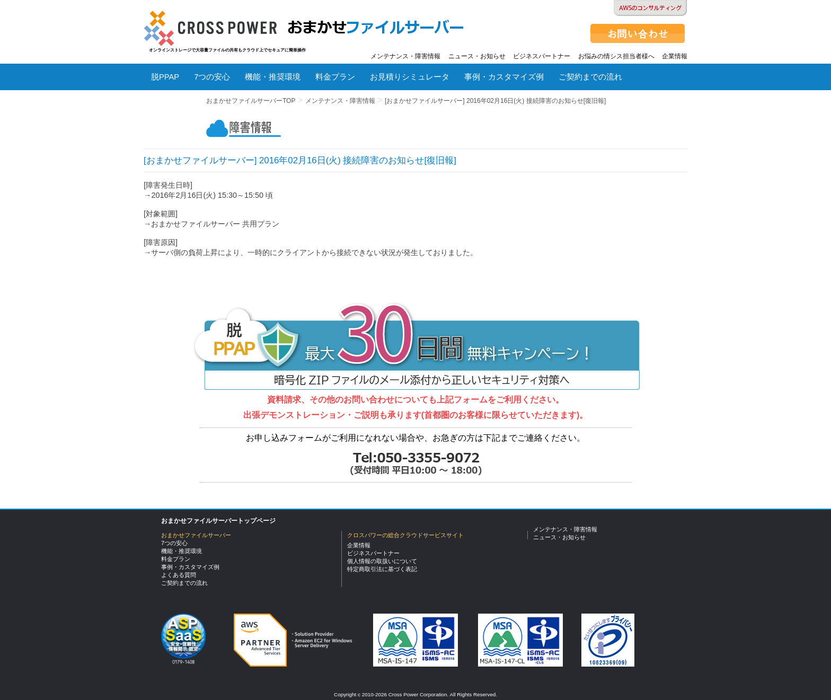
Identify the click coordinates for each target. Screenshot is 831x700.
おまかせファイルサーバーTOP (250, 100)
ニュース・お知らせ (477, 56)
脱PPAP (165, 77)
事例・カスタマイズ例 (504, 77)
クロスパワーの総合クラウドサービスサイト (405, 535)
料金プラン (335, 77)
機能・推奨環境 (272, 77)
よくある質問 (175, 106)
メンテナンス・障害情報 (405, 56)
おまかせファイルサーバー (196, 535)
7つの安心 (212, 77)
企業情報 (674, 56)
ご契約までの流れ (590, 77)
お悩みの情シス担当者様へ (616, 56)
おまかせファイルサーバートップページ (218, 520)
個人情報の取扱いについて (382, 561)
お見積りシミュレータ (409, 77)
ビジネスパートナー (541, 56)
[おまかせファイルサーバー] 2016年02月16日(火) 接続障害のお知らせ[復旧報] (495, 100)
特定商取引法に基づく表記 (382, 569)
